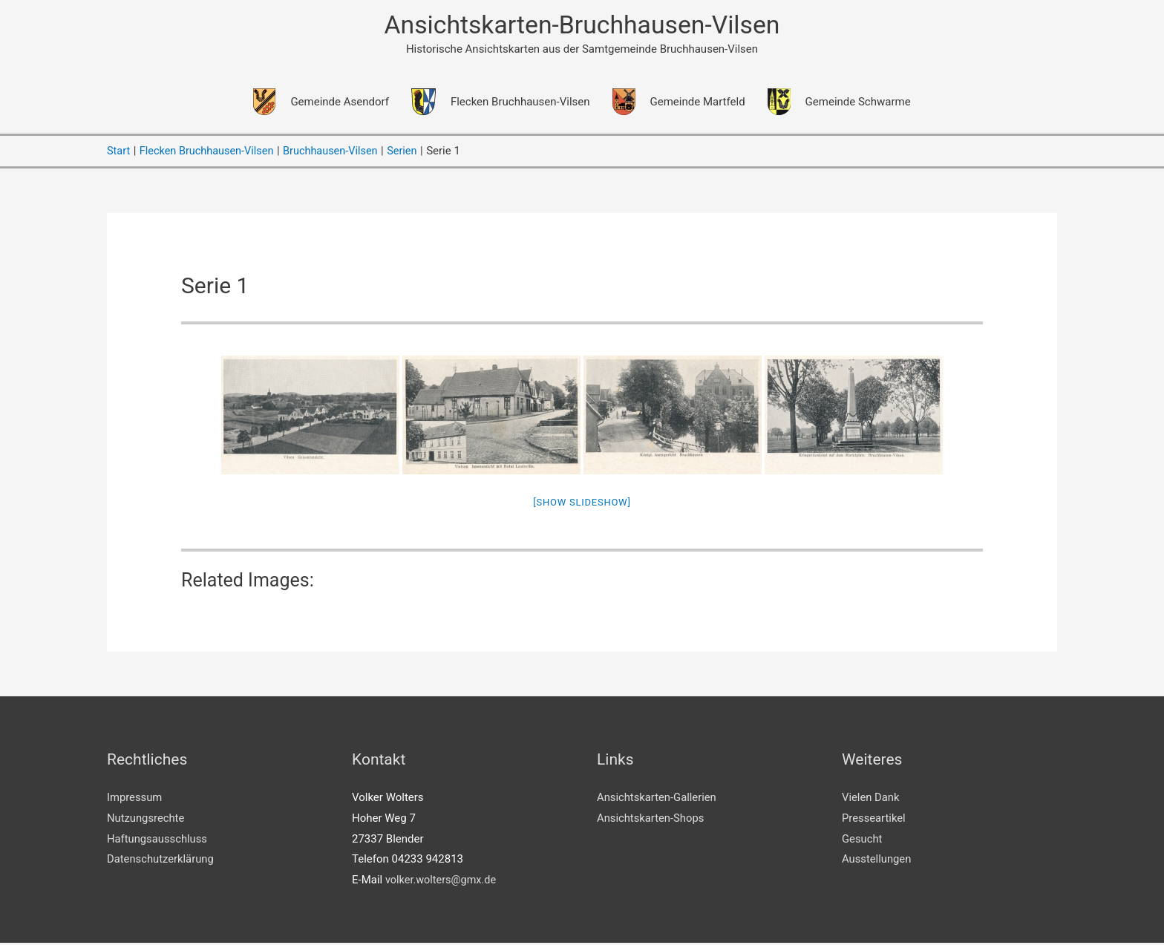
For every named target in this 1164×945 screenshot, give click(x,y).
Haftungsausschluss (158, 840)
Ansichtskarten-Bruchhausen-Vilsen (581, 26)
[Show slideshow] (581, 504)
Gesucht (862, 840)
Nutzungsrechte (146, 819)
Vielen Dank (871, 798)
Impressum (135, 798)
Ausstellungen (877, 861)
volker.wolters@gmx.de (442, 882)
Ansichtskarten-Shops (651, 819)
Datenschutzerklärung (161, 861)
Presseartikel (874, 819)
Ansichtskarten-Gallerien (657, 798)
